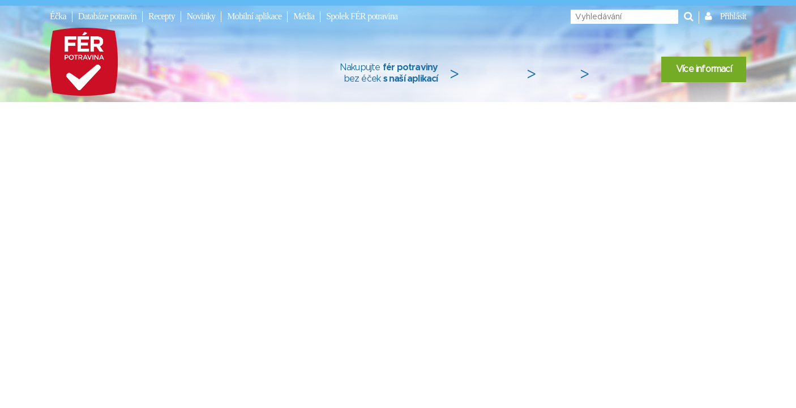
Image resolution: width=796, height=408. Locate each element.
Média (303, 16)
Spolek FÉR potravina (361, 16)
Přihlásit (733, 16)
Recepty (161, 16)
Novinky (201, 16)
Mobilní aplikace (254, 16)
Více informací (703, 69)
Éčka (58, 16)
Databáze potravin (107, 16)
